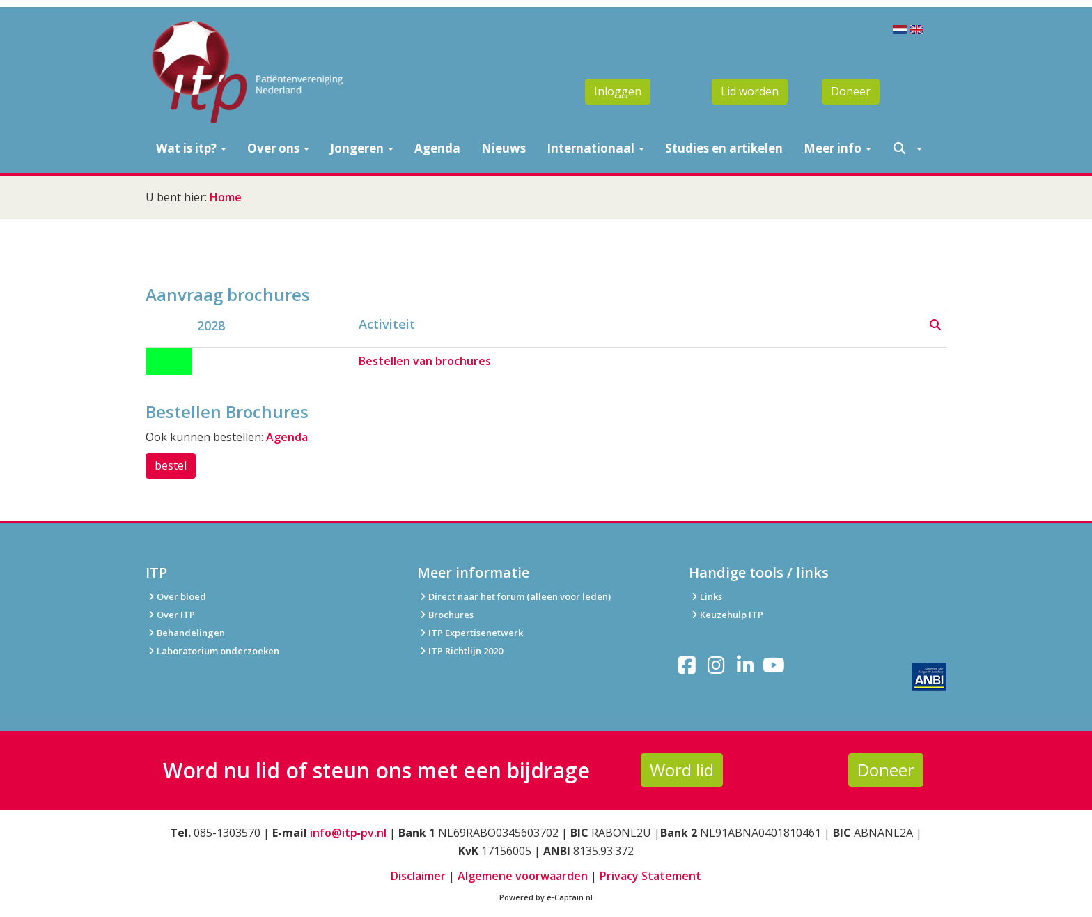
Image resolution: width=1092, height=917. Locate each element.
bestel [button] (171, 465)
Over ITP (170, 614)
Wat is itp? (191, 148)
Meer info (837, 148)
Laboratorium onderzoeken (212, 651)
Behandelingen (185, 632)
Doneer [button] (851, 91)
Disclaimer (418, 876)
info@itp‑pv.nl (348, 832)
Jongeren (361, 148)
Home (226, 197)
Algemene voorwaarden (523, 876)
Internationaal (595, 148)
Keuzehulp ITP (731, 614)
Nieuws (503, 148)
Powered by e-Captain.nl (546, 897)
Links (705, 596)
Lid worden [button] (750, 91)
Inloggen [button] (617, 91)
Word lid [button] (682, 769)
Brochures (445, 614)
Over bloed (176, 596)
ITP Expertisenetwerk (470, 632)
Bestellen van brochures (425, 361)
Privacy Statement (650, 876)
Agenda (437, 148)
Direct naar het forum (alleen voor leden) (514, 596)
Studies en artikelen (724, 148)
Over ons (278, 148)
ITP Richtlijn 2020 (465, 651)
